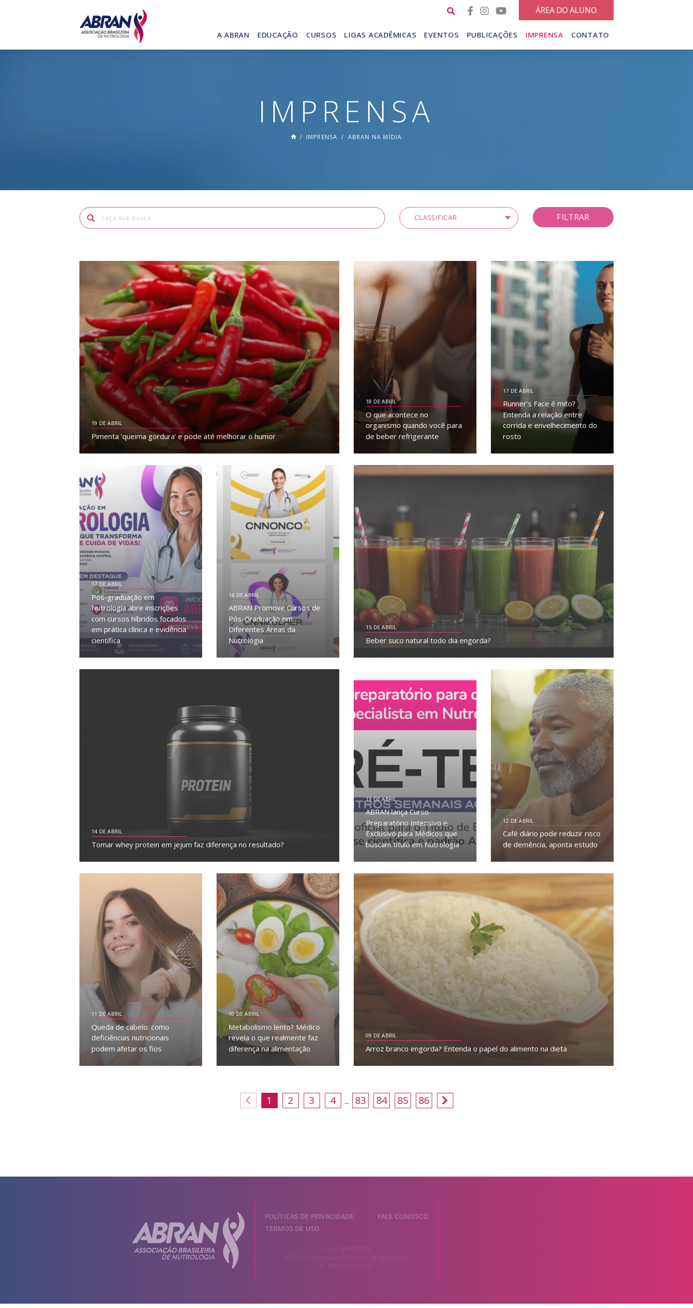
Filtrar (573, 220)
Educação (277, 34)
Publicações (492, 34)
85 (403, 1104)
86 (424, 1104)
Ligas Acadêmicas (380, 34)
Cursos (321, 34)
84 (381, 1104)
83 (360, 1104)
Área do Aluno (566, 10)
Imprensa (545, 34)
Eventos (441, 34)
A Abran (233, 34)
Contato (590, 34)
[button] (458, 222)
